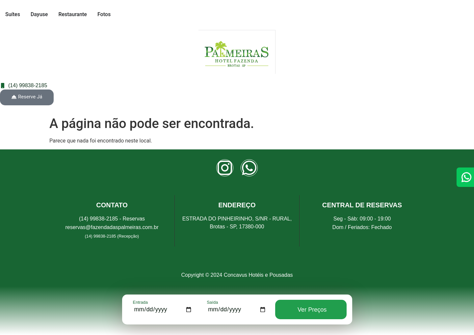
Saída (212, 302)
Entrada (140, 302)
